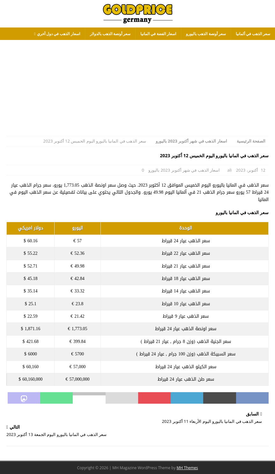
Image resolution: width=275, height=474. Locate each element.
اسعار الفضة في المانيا (158, 33)
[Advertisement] (137, 84)
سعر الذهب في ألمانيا (253, 33)
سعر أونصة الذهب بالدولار (110, 33)
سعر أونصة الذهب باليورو (206, 33)
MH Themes (187, 467)
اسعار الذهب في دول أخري (58, 33)
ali (229, 170)
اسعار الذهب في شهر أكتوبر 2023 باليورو (184, 170)
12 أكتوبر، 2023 (250, 170)
